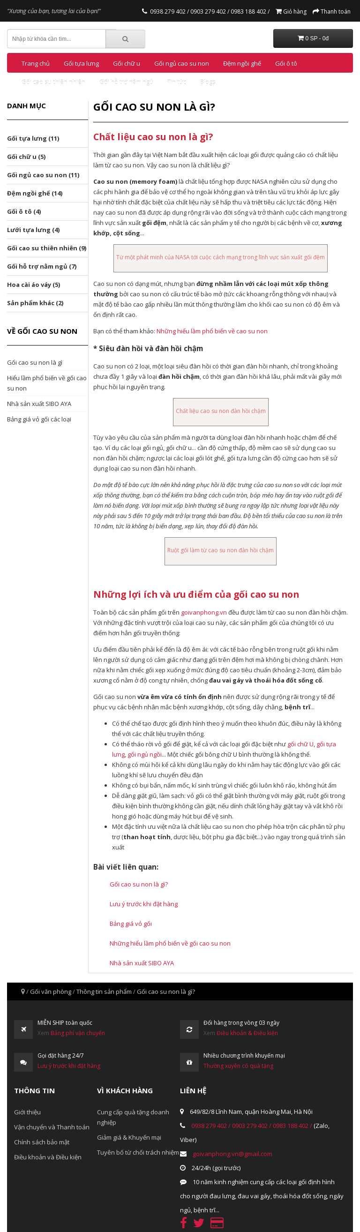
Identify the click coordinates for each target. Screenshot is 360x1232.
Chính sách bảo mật (41, 1142)
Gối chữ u (126, 63)
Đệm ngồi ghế (242, 63)
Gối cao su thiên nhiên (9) (46, 248)
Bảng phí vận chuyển (78, 1033)
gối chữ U (300, 744)
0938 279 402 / (169, 11)
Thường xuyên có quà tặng (238, 1066)
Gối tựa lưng (81, 63)
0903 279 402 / (209, 11)
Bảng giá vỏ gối (131, 923)
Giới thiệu (27, 1112)
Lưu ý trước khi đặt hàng (144, 904)
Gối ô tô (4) (24, 211)
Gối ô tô (286, 63)
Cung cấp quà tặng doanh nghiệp (133, 1117)
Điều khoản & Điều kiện (247, 1033)
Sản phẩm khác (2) (35, 303)
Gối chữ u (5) (26, 156)
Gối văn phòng (50, 991)
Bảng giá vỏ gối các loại (39, 419)
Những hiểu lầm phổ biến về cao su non (212, 331)
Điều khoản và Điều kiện (48, 1157)
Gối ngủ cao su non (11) (43, 175)
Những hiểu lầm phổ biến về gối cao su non (170, 943)
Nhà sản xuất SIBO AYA (39, 403)
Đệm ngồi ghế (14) (34, 193)
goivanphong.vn (204, 612)
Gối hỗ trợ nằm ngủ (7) (41, 266)
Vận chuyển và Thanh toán (52, 1127)
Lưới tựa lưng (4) (33, 229)
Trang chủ (36, 63)
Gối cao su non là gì (34, 362)
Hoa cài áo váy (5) (33, 284)
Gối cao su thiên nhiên (53, 82)
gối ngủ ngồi (145, 754)
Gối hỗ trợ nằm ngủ (126, 82)
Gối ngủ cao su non (181, 63)
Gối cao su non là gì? (139, 884)
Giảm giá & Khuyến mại (129, 1137)
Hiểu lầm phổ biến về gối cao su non (47, 383)
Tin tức (176, 82)
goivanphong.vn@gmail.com (232, 1153)
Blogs (208, 82)
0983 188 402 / (249, 11)
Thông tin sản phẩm (104, 991)
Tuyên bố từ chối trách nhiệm (138, 1152)
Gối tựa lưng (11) (33, 138)
